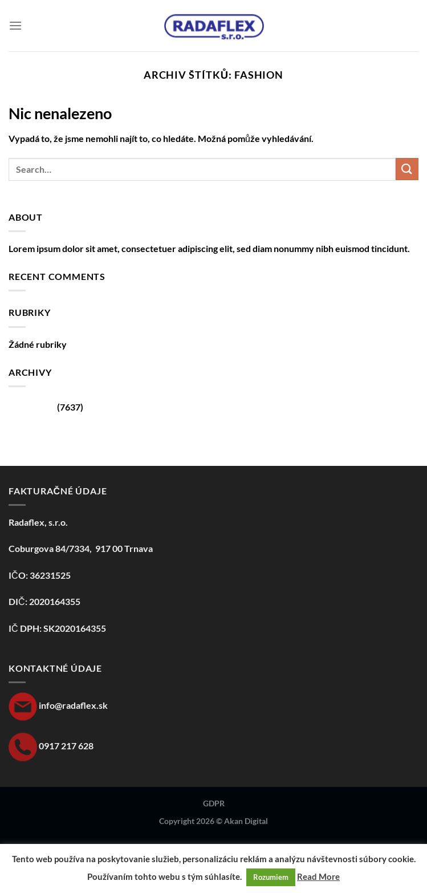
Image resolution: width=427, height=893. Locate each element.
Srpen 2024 (32, 406)
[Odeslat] (407, 169)
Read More (318, 876)
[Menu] (15, 25)
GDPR (214, 803)
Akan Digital (246, 821)
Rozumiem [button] (270, 877)
